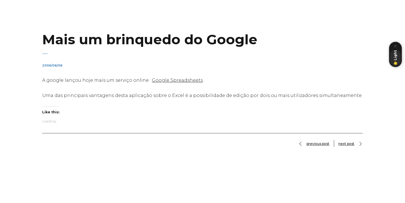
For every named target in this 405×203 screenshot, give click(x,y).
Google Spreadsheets (177, 80)
